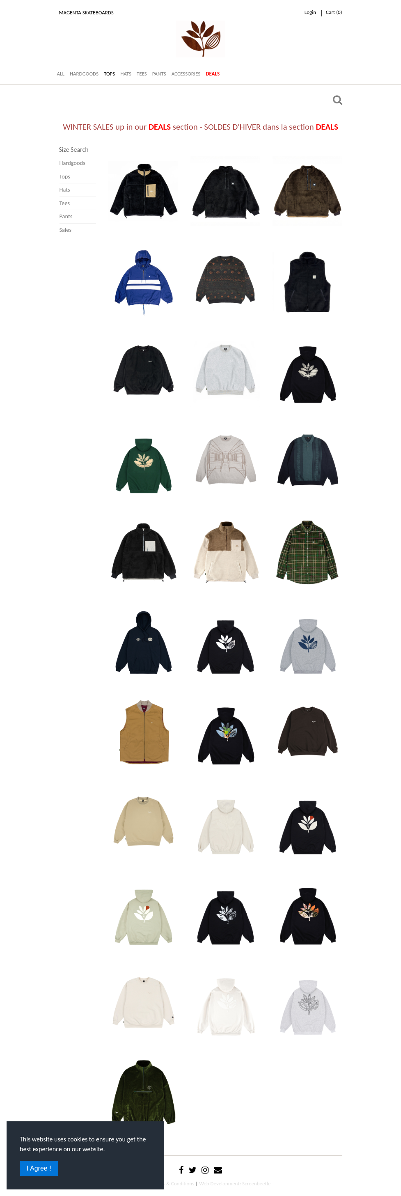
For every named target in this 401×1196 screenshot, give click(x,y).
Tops (65, 176)
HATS (125, 74)
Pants (66, 216)
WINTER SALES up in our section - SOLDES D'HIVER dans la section (200, 126)
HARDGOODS (84, 74)
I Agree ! (39, 1168)
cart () (334, 12)
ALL (60, 74)
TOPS (109, 74)
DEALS (213, 74)
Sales (66, 229)
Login (310, 12)
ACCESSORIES (186, 74)
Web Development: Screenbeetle (234, 1183)
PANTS (159, 74)
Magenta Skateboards (86, 12)
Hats (65, 189)
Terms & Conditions (173, 1183)
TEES (142, 74)
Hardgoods (72, 163)
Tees (65, 203)
